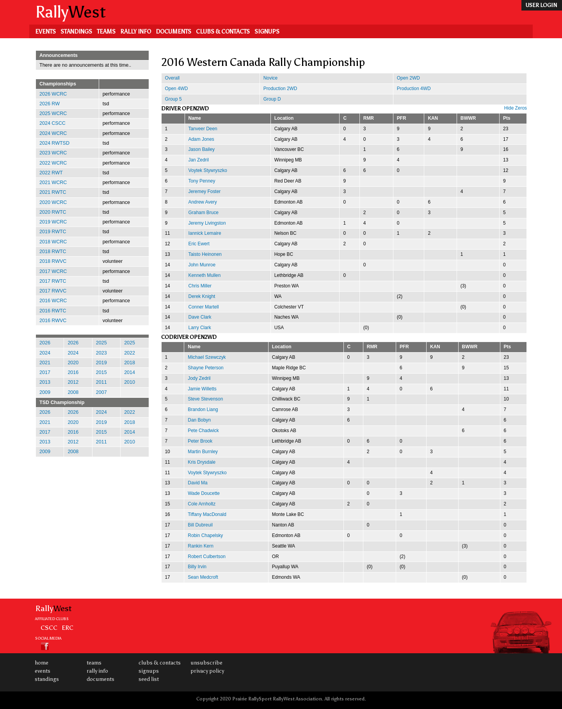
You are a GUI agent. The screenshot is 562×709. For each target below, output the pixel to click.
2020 (73, 362)
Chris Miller (200, 286)
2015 (101, 372)
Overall (172, 78)
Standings (76, 31)
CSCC (49, 627)
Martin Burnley (203, 451)
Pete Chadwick (203, 430)
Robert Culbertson (207, 556)
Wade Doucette (204, 493)
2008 (73, 392)
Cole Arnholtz (201, 504)
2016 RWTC (52, 311)
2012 (73, 382)
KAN (433, 118)
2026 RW (49, 103)
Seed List (149, 679)
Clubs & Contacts (223, 31)
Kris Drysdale (201, 462)
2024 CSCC (52, 123)
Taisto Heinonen (205, 254)
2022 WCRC (53, 163)
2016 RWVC (52, 320)
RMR (368, 118)
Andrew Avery (203, 202)
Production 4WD (414, 88)
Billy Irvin (197, 566)
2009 (44, 392)
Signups (266, 31)
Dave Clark (200, 317)
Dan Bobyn (199, 420)
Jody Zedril (199, 378)
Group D (272, 99)
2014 (129, 372)
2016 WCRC (53, 300)
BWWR (468, 118)
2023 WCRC (53, 153)
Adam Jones (201, 139)
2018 (129, 362)
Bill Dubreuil (200, 525)
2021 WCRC (53, 182)
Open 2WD (408, 78)
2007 (101, 392)
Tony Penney (202, 181)
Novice (270, 78)
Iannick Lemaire (205, 233)
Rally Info (135, 31)
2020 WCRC (53, 202)
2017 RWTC (52, 281)
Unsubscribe (206, 662)
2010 (129, 382)
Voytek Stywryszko (208, 170)
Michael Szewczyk (207, 357)
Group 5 (173, 99)
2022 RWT (51, 172)
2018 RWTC (52, 251)
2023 (101, 353)
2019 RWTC (52, 231)
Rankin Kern (200, 546)
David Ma (197, 483)
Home (41, 662)
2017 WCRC (53, 271)
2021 (44, 362)
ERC (67, 627)
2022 (129, 353)
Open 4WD (176, 88)
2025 (101, 343)
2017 (44, 372)
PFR (401, 118)
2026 (44, 343)
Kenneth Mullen (205, 275)
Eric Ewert (199, 243)
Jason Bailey (202, 149)
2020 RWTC (52, 212)
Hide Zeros (515, 108)
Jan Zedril (199, 160)
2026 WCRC (53, 94)
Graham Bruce (204, 212)
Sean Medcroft (203, 577)
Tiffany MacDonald (207, 514)
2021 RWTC (52, 192)
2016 (73, 372)
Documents (173, 31)
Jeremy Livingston (207, 223)
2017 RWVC (52, 291)
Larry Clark (200, 327)
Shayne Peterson (205, 367)
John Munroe (202, 265)
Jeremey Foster (205, 191)
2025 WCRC (53, 113)
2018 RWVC (52, 261)
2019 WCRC (53, 222)
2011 (101, 382)
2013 (44, 382)
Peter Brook (200, 441)
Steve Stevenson (205, 399)
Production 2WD (280, 88)
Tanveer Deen (203, 128)
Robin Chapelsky (205, 535)
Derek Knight (202, 296)
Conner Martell (204, 307)
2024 (44, 353)
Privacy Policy (207, 671)
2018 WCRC (53, 242)
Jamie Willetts (202, 389)
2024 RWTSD (54, 143)
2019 (101, 362)
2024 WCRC (53, 133)
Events (45, 31)
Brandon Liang (203, 409)
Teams (106, 31)
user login (541, 5)
